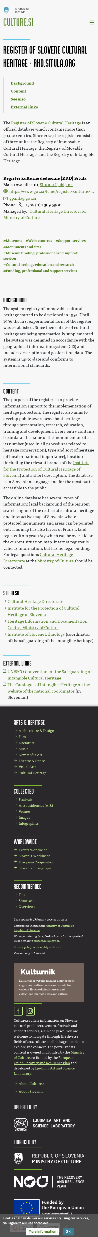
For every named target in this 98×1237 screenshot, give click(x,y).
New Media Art (30, 755)
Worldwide (25, 841)
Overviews (27, 907)
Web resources (40, 241)
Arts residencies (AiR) (36, 805)
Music (23, 749)
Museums (14, 241)
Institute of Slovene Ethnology (36, 634)
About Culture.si (32, 1084)
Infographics (29, 823)
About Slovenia (31, 1091)
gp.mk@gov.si (22, 198)
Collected (24, 791)
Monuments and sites (23, 247)
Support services (72, 241)
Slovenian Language (35, 868)
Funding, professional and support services (41, 271)
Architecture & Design (36, 731)
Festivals (25, 799)
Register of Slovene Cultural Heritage (46, 123)
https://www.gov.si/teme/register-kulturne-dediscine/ (52, 191)
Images (24, 817)
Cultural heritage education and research (40, 264)
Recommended (28, 886)
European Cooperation (36, 862)
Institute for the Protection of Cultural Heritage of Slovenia (46, 469)
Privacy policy (22, 947)
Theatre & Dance (32, 761)
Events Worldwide (33, 850)
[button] (42, 1231)
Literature (27, 743)
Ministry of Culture (55, 561)
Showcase (26, 901)
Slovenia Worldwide (34, 856)
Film (22, 737)
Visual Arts (27, 767)
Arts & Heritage (29, 722)
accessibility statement (48, 947)
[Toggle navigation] (92, 22)
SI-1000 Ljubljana (56, 184)
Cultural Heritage (32, 773)
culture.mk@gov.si (46, 941)
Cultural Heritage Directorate (35, 601)
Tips (22, 895)
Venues (24, 811)
